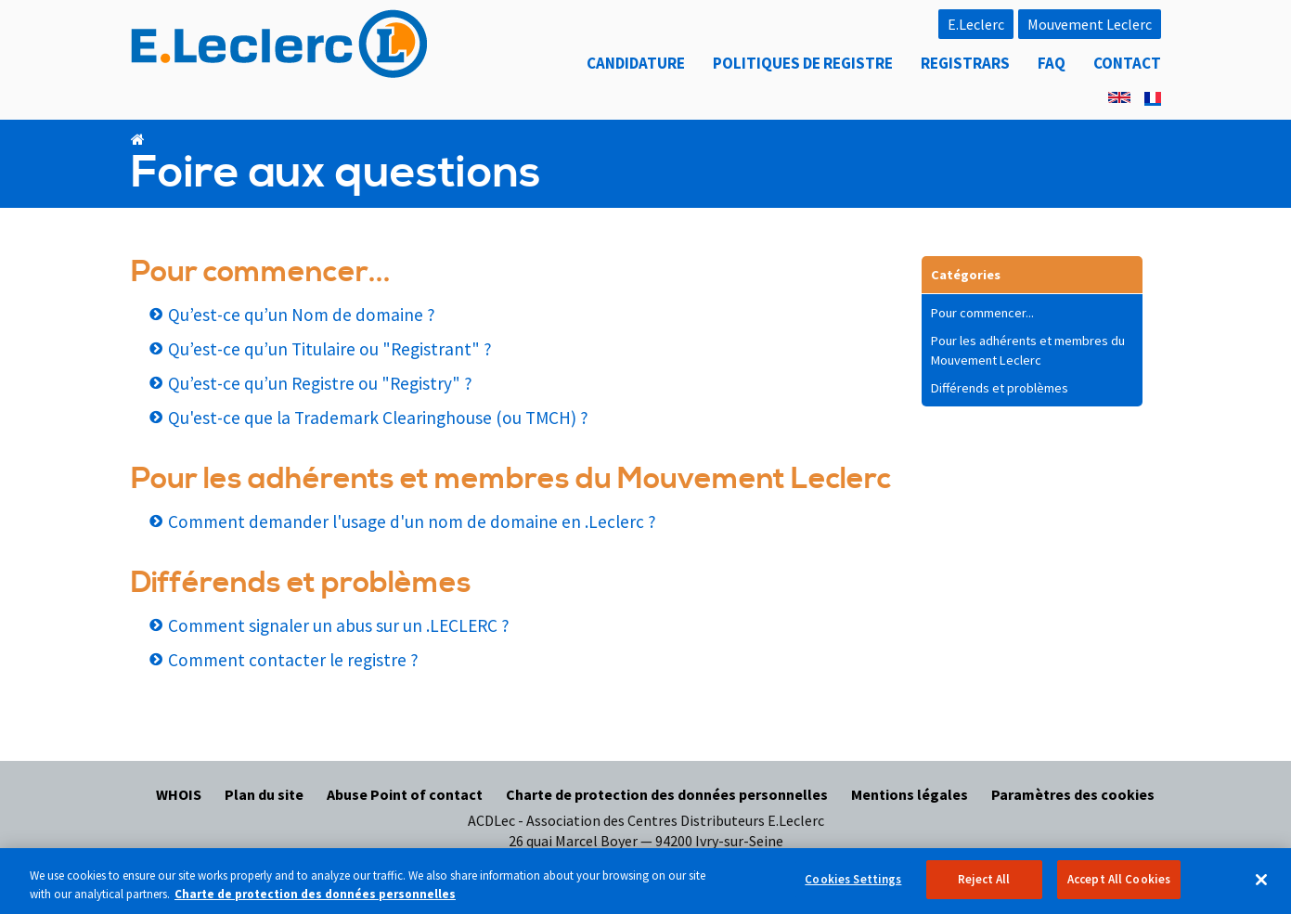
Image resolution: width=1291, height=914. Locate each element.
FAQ (1051, 63)
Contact (1127, 63)
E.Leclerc (976, 24)
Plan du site (264, 794)
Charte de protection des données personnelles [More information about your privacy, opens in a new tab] (315, 902)
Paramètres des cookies (1073, 794)
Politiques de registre (803, 63)
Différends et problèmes (999, 388)
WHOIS (178, 794)
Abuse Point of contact (405, 794)
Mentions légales (909, 794)
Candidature (636, 63)
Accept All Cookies (1118, 888)
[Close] (1261, 888)
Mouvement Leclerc (1089, 24)
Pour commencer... (982, 312)
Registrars (965, 63)
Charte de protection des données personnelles (667, 794)
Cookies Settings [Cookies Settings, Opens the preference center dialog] (853, 888)
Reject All (984, 888)
